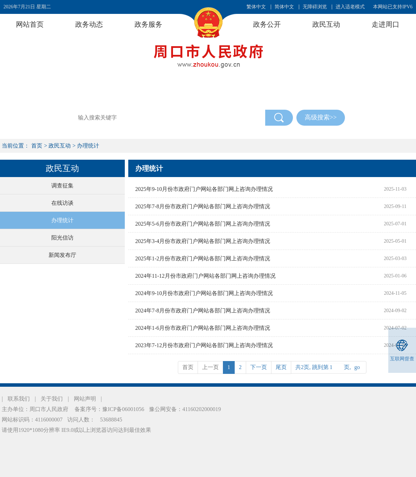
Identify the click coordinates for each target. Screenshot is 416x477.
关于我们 (52, 399)
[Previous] (281, 367)
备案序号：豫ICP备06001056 (108, 409)
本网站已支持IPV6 (393, 6)
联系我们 (19, 399)
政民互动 (326, 24)
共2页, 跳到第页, (328, 367)
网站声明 (85, 399)
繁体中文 (256, 6)
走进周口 (385, 24)
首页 (36, 146)
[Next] (258, 367)
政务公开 (267, 24)
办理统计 (88, 146)
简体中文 (284, 6)
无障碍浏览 (315, 6)
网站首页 (30, 24)
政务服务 (148, 24)
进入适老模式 (350, 6)
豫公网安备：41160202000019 (185, 409)
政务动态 (89, 24)
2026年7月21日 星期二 (27, 6)
